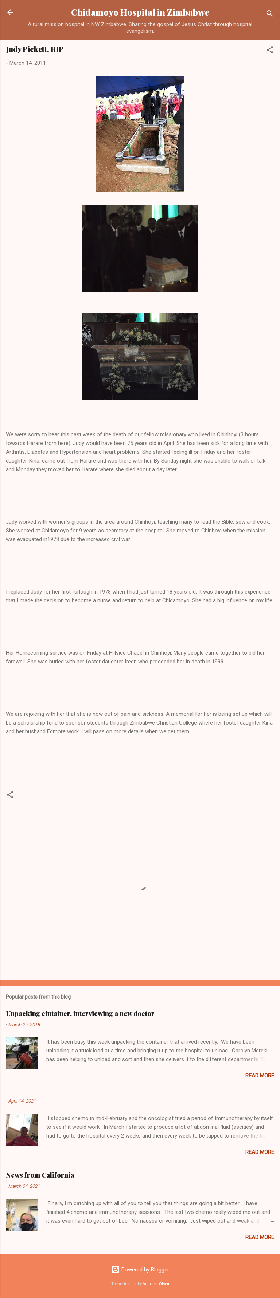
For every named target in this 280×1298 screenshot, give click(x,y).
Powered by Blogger (140, 1269)
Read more (259, 1075)
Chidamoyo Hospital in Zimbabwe (140, 12)
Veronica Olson (156, 1284)
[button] (269, 51)
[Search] (269, 15)
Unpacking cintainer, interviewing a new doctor (80, 1013)
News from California (40, 1175)
